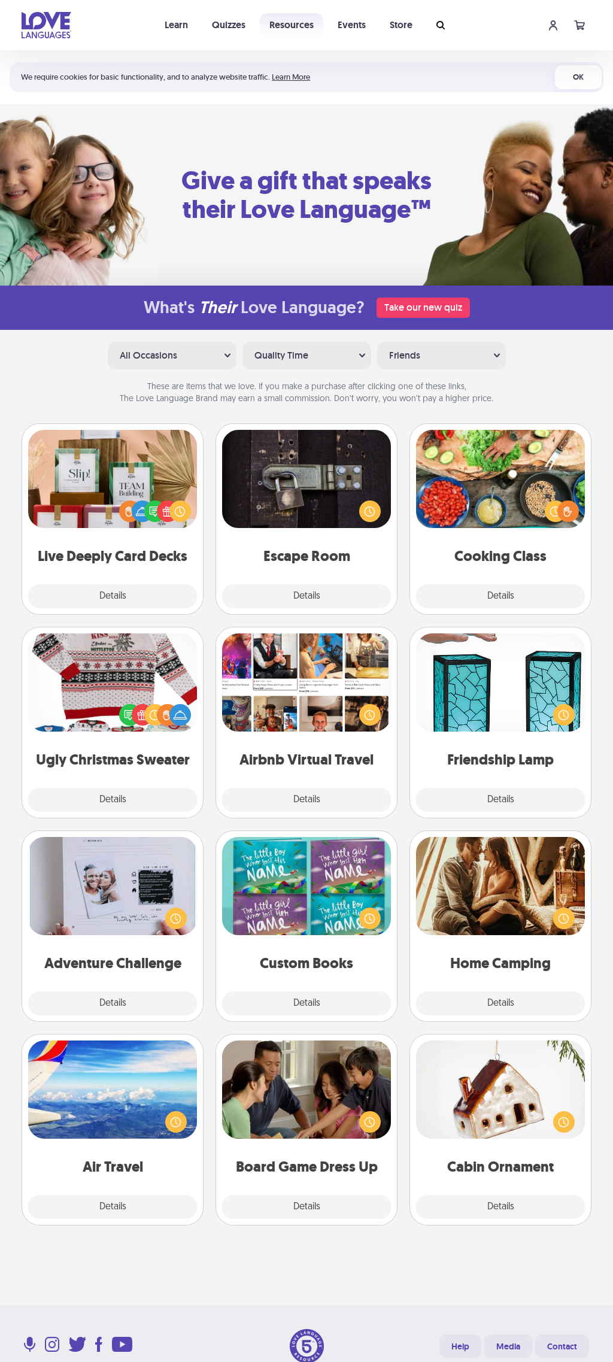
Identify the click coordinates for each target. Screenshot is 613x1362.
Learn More (291, 77)
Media (508, 1346)
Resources (291, 25)
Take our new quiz (423, 307)
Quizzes (228, 25)
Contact (562, 1346)
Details (112, 596)
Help (460, 1346)
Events (352, 25)
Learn (176, 25)
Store (401, 25)
